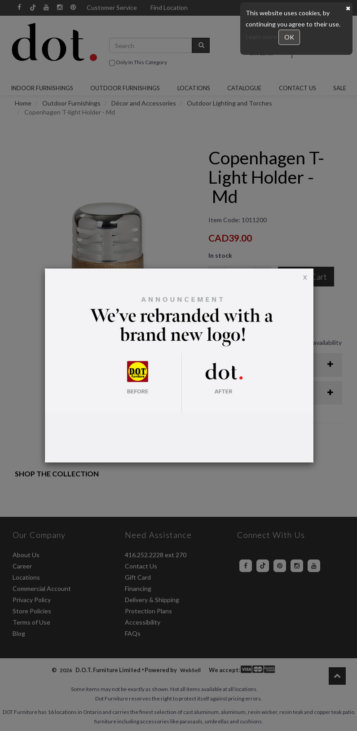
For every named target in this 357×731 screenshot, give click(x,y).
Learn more (262, 36)
